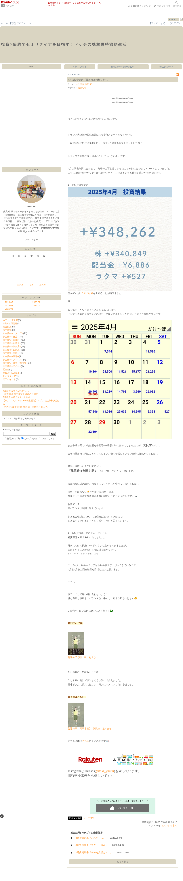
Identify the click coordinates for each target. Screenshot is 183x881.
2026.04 (9, 305)
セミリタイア (9, 376)
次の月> (43, 285)
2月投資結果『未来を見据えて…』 (94, 852)
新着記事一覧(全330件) (123, 66)
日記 (12, 23)
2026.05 (9, 302)
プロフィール (24, 23)
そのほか (9, 6)
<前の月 (19, 285)
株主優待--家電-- (11, 356)
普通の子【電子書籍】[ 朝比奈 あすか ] (89, 728)
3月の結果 (87, 293)
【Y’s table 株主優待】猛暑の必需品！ (21, 394)
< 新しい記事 (80, 66)
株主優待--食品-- (11, 336)
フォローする (31, 239)
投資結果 (7, 327)
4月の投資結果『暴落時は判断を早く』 (88, 79)
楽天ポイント (9, 379)
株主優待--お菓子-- (12, 343)
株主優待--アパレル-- (13, 359)
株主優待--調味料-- (12, 340)
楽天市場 (177, 6)
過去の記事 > (166, 66)
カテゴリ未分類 (10, 320)
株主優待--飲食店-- (12, 346)
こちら (85, 741)
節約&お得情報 (10, 323)
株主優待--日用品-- (12, 350)
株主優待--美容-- (11, 353)
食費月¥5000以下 (11, 373)
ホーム (4, 23)
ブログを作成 (163, 6)
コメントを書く (169, 825)
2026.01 (36, 305)
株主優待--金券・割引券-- (15, 363)
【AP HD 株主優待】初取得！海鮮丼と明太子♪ (25, 407)
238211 (174, 19)
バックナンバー (31, 297)
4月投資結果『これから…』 (16, 390)
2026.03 (9, 309)
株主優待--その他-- (12, 366)
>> (139, 6)
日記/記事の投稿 (31, 386)
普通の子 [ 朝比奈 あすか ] (82, 657)
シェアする (89, 818)
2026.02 (36, 302)
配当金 (6, 369)
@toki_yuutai (105, 771)
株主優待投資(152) (84, 84)
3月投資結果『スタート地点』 (18, 397)
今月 (31, 285)
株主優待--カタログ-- (13, 333)
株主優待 (7, 330)
